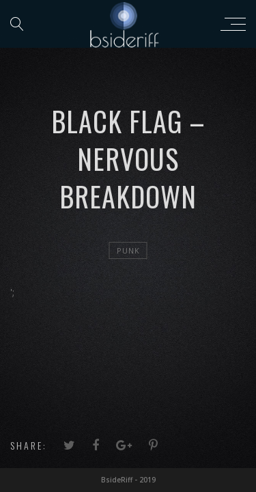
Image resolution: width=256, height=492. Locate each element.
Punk (128, 250)
